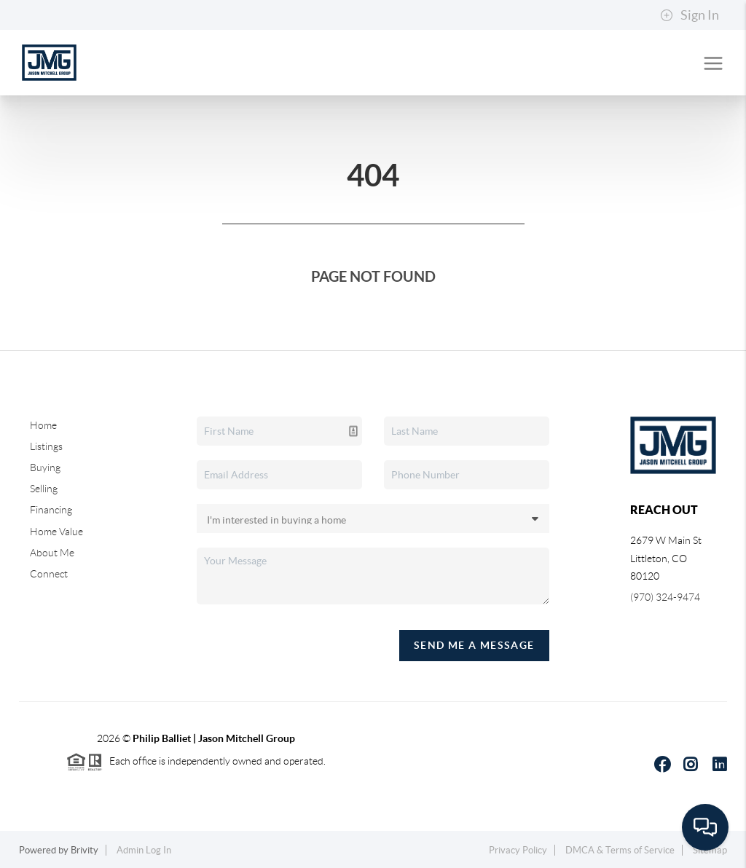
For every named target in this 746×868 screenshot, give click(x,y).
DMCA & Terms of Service (620, 850)
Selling (44, 488)
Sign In (689, 15)
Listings (46, 446)
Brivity (84, 850)
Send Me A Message (474, 645)
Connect (49, 574)
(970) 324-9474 (665, 597)
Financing (51, 510)
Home (43, 425)
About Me (52, 553)
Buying (45, 467)
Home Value (56, 531)
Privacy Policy (518, 850)
